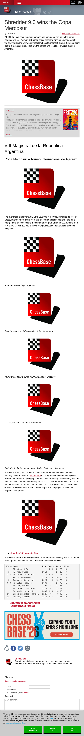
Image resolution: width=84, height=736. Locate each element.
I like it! (65, 34)
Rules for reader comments (15, 681)
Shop (6, 2)
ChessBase (20, 659)
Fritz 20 (10, 110)
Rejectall (52, 729)
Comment (8, 696)
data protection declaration (15, 723)
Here (51, 718)
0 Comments (74, 34)
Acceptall (71, 729)
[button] (19, 2)
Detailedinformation (33, 729)
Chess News (22, 12)
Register (25, 692)
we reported (35, 475)
